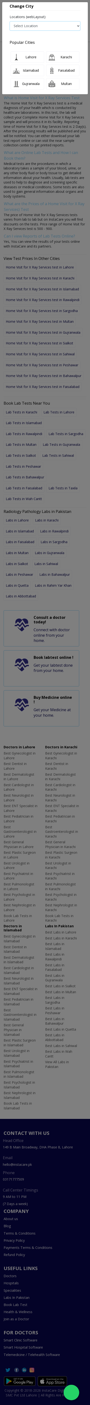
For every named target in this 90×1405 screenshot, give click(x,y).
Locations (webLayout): (28, 17)
